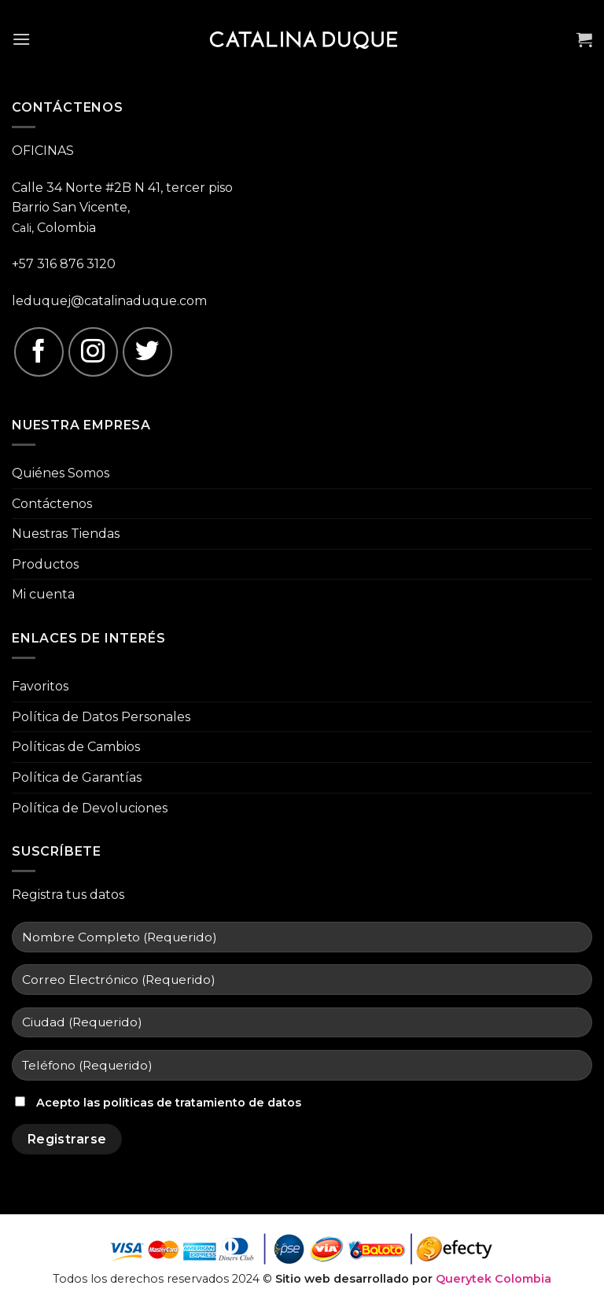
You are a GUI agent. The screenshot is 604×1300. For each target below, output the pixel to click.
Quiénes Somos (60, 473)
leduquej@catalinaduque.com (109, 300)
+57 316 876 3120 (64, 263)
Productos (45, 564)
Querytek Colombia (493, 1279)
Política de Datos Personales (101, 716)
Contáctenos (52, 503)
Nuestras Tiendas (66, 533)
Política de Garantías (77, 777)
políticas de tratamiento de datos (202, 1103)
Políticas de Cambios (76, 746)
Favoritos (40, 686)
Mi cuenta (43, 594)
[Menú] (21, 39)
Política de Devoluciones (90, 808)
